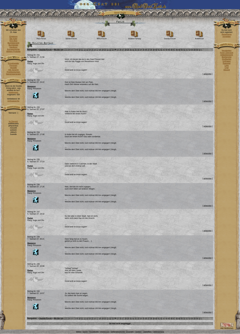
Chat (227, 68)
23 (113, 50)
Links (226, 65)
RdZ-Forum (41, 38)
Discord (226, 70)
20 (105, 50)
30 (131, 50)
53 (189, 50)
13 (87, 50)
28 (125, 50)
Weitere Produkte (13, 51)
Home (116, 12)
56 (197, 50)
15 (92, 50)
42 (161, 50)
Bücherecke (226, 57)
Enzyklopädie (13, 63)
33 (138, 50)
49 (179, 50)
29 (128, 50)
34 (141, 50)
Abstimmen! (13, 92)
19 (102, 50)
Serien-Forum (71, 38)
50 (182, 50)
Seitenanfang (158, 332)
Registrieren (227, 34)
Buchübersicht (13, 43)
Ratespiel (226, 63)
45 (169, 50)
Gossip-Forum (170, 38)
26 (120, 50)
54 (192, 50)
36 (146, 50)
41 (159, 50)
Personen (13, 65)
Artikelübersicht (226, 55)
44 (166, 50)
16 (95, 50)
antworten (208, 74)
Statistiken (147, 332)
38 (151, 50)
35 (143, 50)
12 (85, 50)
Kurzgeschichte (13, 49)
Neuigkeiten (226, 51)
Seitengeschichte (118, 332)
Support (138, 332)
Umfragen (227, 61)
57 (200, 50)
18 (100, 50)
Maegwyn (31, 86)
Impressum (104, 332)
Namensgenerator (13, 74)
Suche (123, 12)
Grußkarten (226, 59)
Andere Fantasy (134, 38)
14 (90, 50)
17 (97, 50)
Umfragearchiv (13, 101)
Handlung (13, 47)
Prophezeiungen (13, 72)
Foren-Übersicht (226, 53)
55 (194, 50)
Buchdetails (13, 45)
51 (184, 50)
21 (108, 50)
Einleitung (13, 36)
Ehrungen (130, 332)
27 (123, 50)
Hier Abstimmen (227, 327)
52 (187, 50)
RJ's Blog (13, 41)
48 (177, 50)
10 (80, 50)
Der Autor (13, 39)
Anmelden (226, 36)
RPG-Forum (102, 38)
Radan (30, 61)
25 (118, 50)
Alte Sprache (13, 70)
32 (136, 50)
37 (149, 50)
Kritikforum (199, 38)
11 (82, 50)
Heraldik (13, 68)
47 (174, 50)
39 (154, 50)
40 (156, 50)
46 (171, 50)
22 (110, 50)
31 (133, 50)
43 (164, 50)
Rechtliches (94, 332)
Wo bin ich (58, 50)
